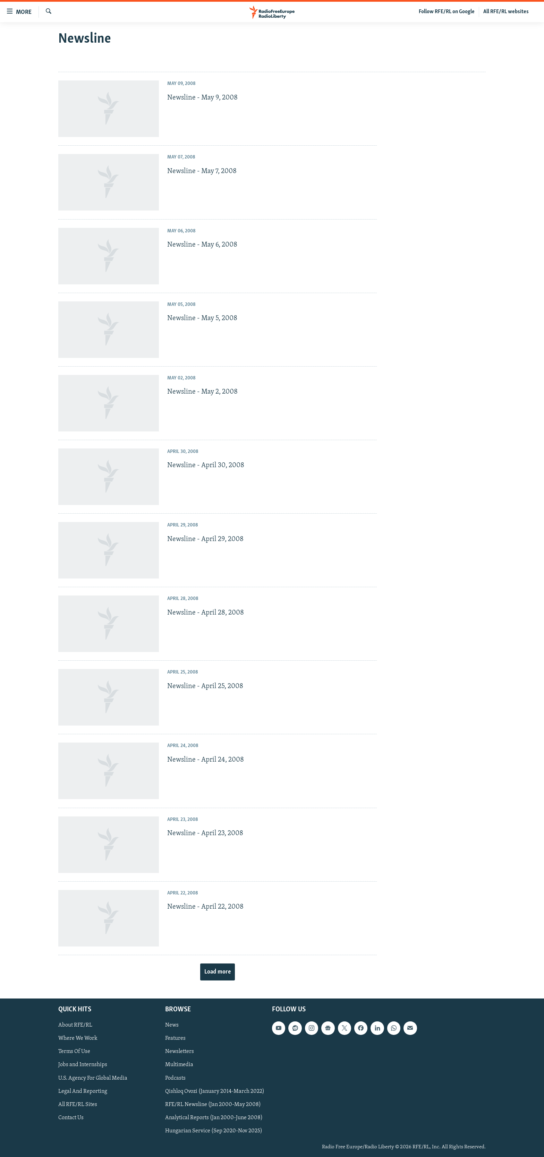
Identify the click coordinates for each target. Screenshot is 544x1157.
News (172, 1025)
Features (175, 1038)
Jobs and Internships (82, 1065)
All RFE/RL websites (506, 12)
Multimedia (179, 1065)
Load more (217, 972)
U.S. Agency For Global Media (92, 1078)
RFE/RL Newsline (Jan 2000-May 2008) (213, 1104)
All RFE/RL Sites (77, 1104)
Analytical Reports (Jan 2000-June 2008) (214, 1118)
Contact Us (71, 1118)
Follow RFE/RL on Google (447, 12)
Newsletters (179, 1051)
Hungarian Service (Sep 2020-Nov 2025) (213, 1131)
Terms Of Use (74, 1051)
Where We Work (77, 1038)
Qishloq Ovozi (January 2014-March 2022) (214, 1091)
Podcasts (175, 1078)
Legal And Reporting (82, 1091)
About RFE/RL (75, 1025)
